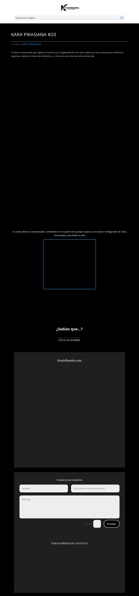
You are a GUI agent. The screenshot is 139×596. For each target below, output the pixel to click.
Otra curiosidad (69, 340)
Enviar (111, 524)
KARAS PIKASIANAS (31, 44)
